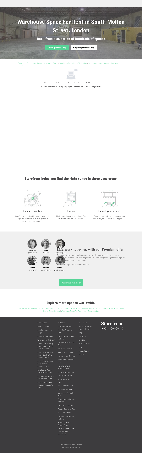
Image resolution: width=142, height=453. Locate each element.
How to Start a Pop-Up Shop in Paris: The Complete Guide (45, 363)
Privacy (81, 355)
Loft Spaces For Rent (65, 405)
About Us (82, 340)
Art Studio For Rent (65, 413)
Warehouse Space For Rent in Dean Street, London (80, 311)
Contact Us (83, 336)
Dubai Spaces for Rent (66, 372)
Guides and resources (45, 336)
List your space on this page (84, 48)
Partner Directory (43, 327)
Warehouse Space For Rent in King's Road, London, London (40, 309)
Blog (80, 333)
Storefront (21, 63)
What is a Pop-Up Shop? (46, 340)
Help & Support (84, 344)
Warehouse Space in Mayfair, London (73, 63)
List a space (83, 323)
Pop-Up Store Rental (65, 376)
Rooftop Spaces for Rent (66, 409)
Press (80, 347)
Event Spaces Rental (34, 63)
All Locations (62, 323)
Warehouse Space (50, 63)
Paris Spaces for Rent (65, 353)
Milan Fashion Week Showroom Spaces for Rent (45, 385)
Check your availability (71, 283)
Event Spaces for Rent (66, 389)
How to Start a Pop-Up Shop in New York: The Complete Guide (45, 346)
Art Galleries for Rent (65, 386)
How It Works (42, 323)
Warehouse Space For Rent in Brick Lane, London (82, 309)
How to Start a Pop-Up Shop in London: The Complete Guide (45, 355)
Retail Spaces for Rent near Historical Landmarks (66, 431)
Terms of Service (84, 351)
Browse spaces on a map (56, 48)
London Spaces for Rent (66, 356)
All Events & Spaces (65, 327)
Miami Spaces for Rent (66, 349)
